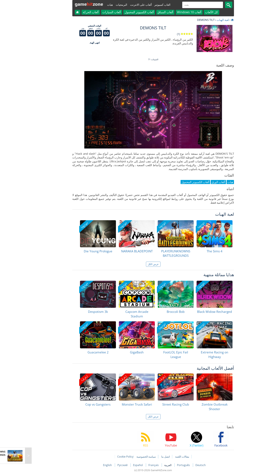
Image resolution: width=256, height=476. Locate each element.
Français (128, 465)
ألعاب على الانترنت (116, 5)
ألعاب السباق (140, 12)
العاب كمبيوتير (137, 5)
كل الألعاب (186, 12)
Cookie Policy (100, 456)
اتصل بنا (140, 456)
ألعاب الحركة (65, 12)
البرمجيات (96, 5)
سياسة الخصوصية (121, 456)
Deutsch (175, 465)
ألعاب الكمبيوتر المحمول (114, 12)
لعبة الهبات (198, 20)
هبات (85, 5)
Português (158, 465)
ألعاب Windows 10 (164, 12)
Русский (97, 465)
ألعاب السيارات (86, 12)
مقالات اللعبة (157, 456)
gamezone (64, 4)
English (82, 465)
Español (113, 465)
